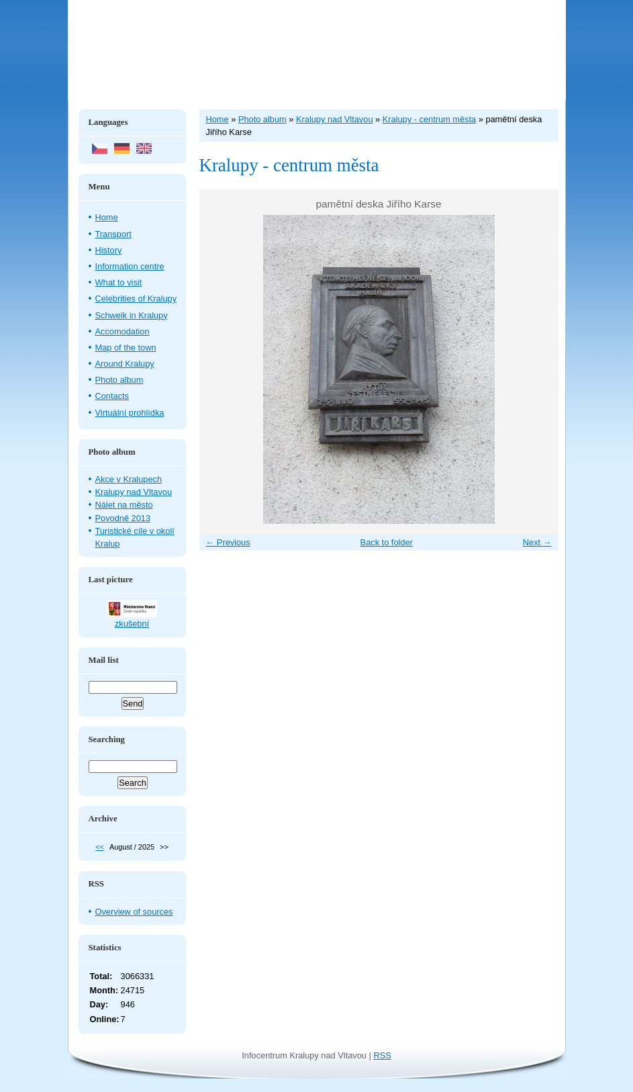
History (108, 250)
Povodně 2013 (123, 518)
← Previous (228, 542)
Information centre (129, 266)
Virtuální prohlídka (129, 413)
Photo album (119, 380)
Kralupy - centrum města (429, 119)
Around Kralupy (124, 364)
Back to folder (386, 542)
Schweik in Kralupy (131, 315)
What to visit (118, 282)
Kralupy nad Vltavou (134, 492)
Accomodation (122, 331)
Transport (113, 234)
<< (99, 847)
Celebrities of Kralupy (136, 298)
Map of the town (125, 348)
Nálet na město (124, 505)
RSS (382, 1055)
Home (106, 217)
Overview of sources (134, 912)
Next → (537, 542)
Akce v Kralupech (128, 479)
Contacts (112, 396)
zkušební (132, 624)
